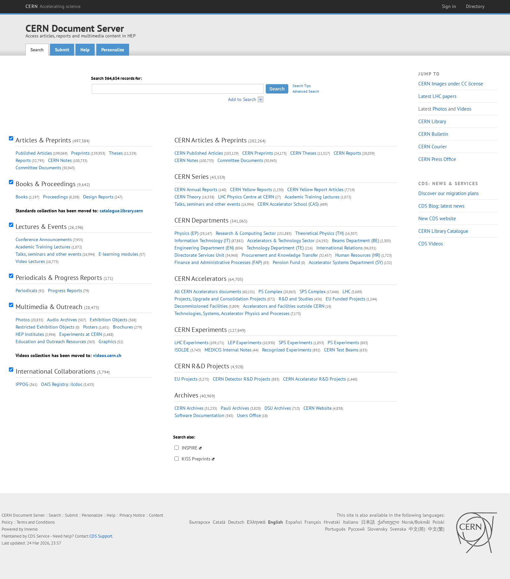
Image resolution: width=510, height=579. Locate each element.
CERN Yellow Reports (251, 189)
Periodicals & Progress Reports (59, 277)
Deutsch (236, 522)
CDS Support (100, 536)
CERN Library (432, 121)
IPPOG (22, 384)
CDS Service (39, 536)
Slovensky (377, 529)
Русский (356, 529)
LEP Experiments (244, 342)
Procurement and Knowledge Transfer (280, 255)
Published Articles (34, 153)
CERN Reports (347, 153)
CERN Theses (303, 153)
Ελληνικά (256, 522)
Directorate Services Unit (199, 255)
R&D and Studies (296, 299)
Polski (438, 522)
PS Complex (270, 291)
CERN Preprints (257, 153)
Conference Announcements (44, 239)
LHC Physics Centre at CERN (246, 197)
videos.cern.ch (107, 355)
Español (294, 522)
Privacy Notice (132, 515)
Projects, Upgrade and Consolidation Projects (220, 299)
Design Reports (98, 197)
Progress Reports (65, 290)
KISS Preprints (196, 459)
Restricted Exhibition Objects (45, 327)
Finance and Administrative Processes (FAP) (218, 262)
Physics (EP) (186, 233)
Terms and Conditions (36, 522)
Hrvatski (332, 522)
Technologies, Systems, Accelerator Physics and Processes (232, 313)
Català (219, 522)
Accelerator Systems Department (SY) (346, 262)
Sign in (449, 6)
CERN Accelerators (200, 278)
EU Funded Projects (345, 299)
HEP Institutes (30, 334)
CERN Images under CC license (450, 83)
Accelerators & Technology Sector (281, 240)
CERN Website (317, 408)
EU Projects (186, 379)
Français (312, 522)
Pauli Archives (235, 408)
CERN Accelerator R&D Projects (314, 379)
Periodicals (26, 290)
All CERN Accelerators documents (207, 291)
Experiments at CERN (80, 334)
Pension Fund (286, 262)
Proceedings (55, 197)
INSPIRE (190, 448)
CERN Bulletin (433, 134)
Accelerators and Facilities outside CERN (283, 306)
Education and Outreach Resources (51, 341)
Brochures (123, 327)
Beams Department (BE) (355, 240)
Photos (440, 109)
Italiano (350, 522)
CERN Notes (60, 160)
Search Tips (302, 85)
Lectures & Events (41, 226)
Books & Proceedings (45, 184)
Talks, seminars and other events (48, 254)
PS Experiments (343, 342)
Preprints (80, 153)
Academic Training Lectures (43, 247)
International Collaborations (55, 371)
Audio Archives (62, 320)
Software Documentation (199, 415)
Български (199, 522)
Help (85, 50)
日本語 (368, 522)
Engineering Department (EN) (204, 248)
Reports (23, 160)
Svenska (398, 529)
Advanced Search (306, 91)
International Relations (339, 248)
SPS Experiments (295, 342)
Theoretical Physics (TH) (319, 233)
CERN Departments (201, 220)
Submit (62, 50)
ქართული (388, 522)
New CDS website (437, 218)
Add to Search (242, 99)
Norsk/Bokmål (416, 522)
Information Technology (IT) (202, 240)
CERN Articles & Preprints (210, 140)
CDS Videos (430, 243)
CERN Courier (432, 146)
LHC (346, 291)
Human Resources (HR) (357, 255)
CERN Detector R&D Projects (241, 379)
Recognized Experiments (286, 350)
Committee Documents (38, 168)
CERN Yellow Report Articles (315, 189)
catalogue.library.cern (121, 211)
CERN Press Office (437, 159)
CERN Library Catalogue (443, 231)
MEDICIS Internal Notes (228, 350)
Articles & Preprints (43, 140)
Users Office (249, 415)
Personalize (112, 50)
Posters (90, 327)
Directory (475, 6)
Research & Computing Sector (246, 233)
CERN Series (191, 176)
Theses (116, 153)
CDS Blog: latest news (441, 206)
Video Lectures (30, 261)
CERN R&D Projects (201, 366)
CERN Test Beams (341, 350)
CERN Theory (187, 197)
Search (37, 50)
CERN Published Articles (198, 153)
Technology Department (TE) (275, 248)
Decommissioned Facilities (201, 306)
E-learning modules (118, 254)
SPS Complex (313, 291)
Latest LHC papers (437, 96)
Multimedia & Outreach (49, 306)
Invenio (31, 529)
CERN (52, 6)
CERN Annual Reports (195, 189)
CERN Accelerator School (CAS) (288, 204)
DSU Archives (277, 408)
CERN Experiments (200, 329)
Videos (464, 109)
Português (335, 529)
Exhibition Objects (108, 320)
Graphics (107, 341)
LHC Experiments (191, 342)
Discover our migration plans (448, 193)
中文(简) (417, 529)
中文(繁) (436, 529)
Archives (186, 395)
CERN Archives (189, 408)
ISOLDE (181, 350)
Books (22, 197)
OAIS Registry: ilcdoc (61, 384)
